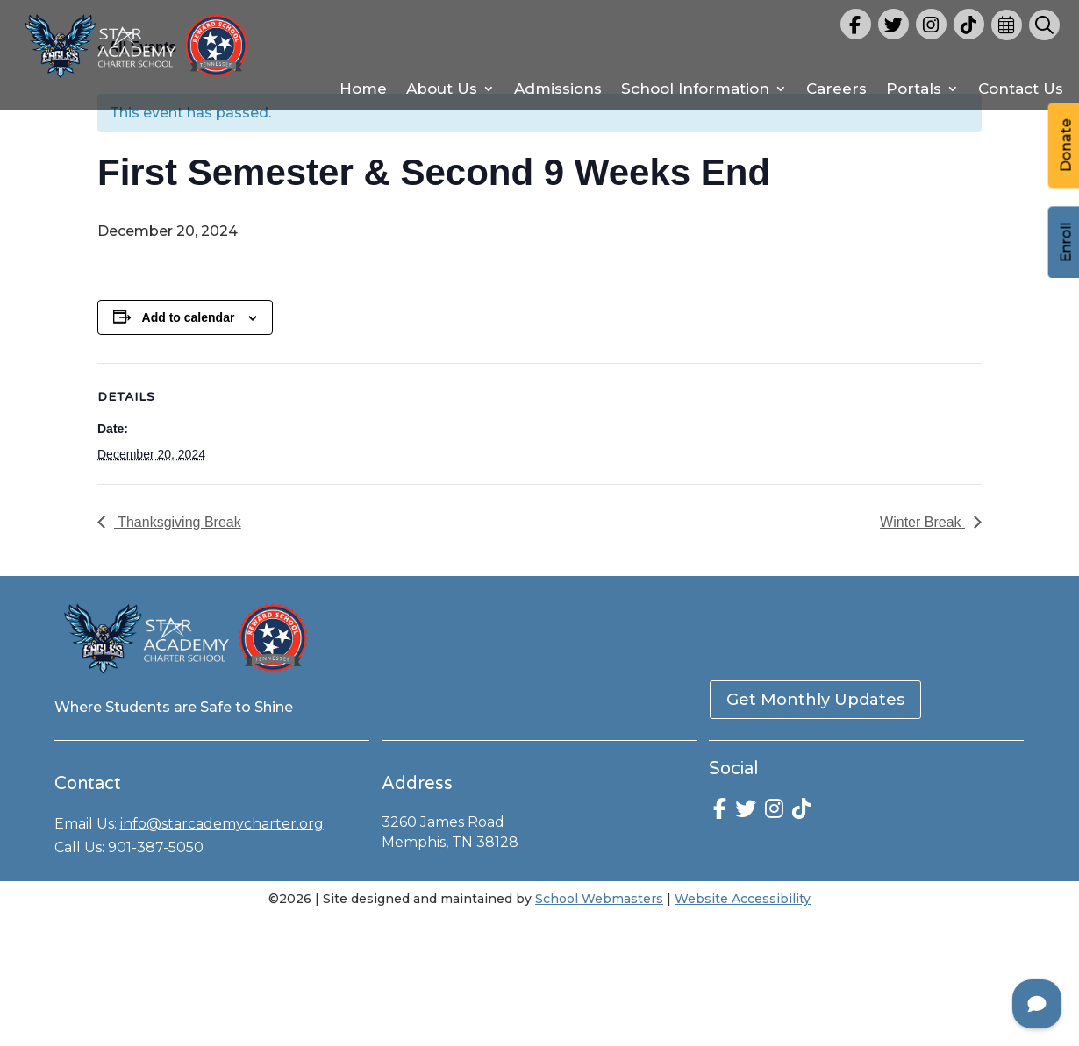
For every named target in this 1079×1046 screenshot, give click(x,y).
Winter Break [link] (922, 522)
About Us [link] (441, 89)
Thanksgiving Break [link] (177, 522)
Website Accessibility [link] (743, 899)
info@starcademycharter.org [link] (222, 823)
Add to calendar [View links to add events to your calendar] (188, 317)
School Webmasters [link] (599, 899)
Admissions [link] (558, 89)
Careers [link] (836, 89)
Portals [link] (913, 89)
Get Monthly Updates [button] (815, 699)
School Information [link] (695, 89)
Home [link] (363, 89)
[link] (136, 79)
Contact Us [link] (1020, 89)
